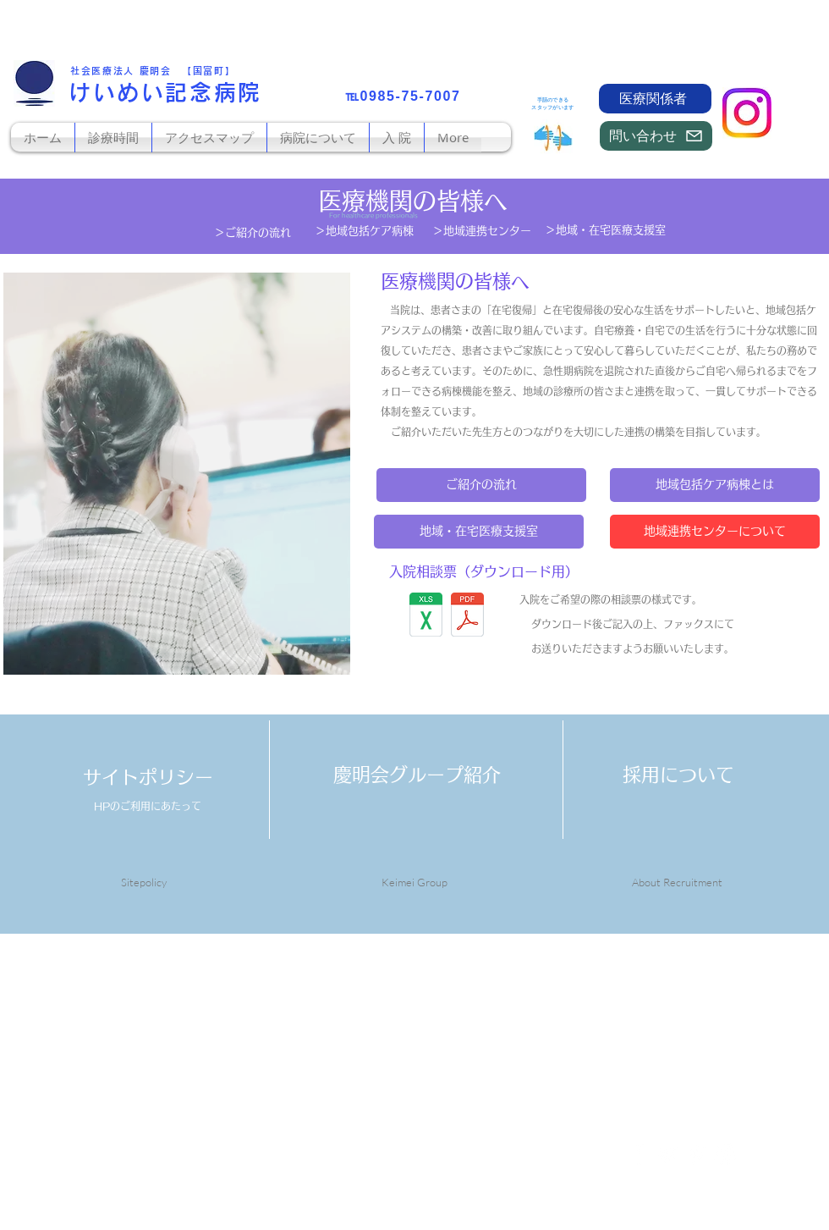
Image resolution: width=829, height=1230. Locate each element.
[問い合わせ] (656, 136)
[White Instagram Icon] (725, 1154)
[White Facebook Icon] (639, 1154)
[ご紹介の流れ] (481, 485)
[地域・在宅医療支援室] (479, 532)
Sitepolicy (144, 882)
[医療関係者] (655, 98)
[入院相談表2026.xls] (426, 616)
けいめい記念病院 (165, 92)
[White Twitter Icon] (668, 1154)
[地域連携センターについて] (715, 532)
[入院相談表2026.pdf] (467, 616)
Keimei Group (414, 882)
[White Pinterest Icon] (697, 1154)
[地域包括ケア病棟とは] (715, 485)
